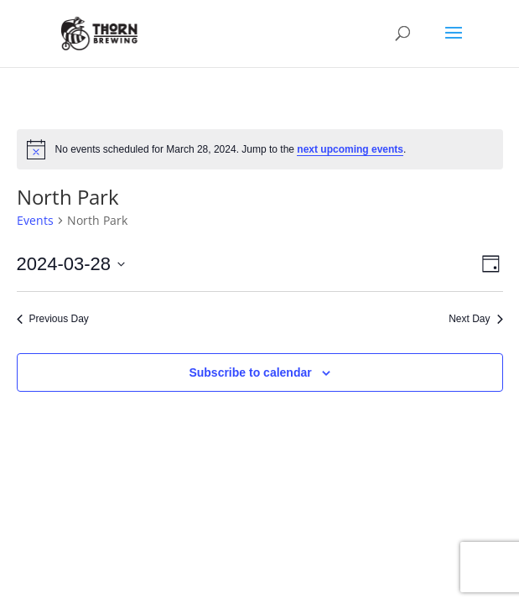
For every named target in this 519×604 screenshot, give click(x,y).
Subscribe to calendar (250, 372)
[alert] (260, 149)
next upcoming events (350, 149)
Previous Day (53, 319)
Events (35, 220)
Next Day (475, 319)
